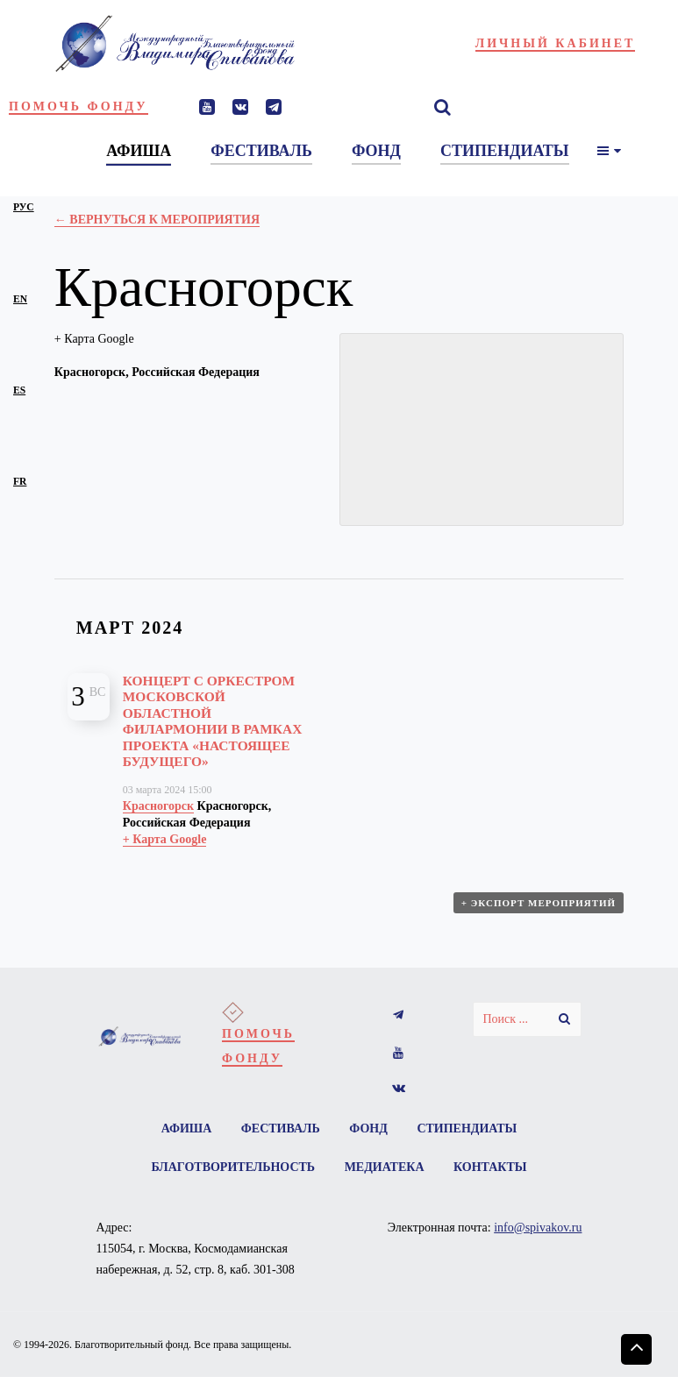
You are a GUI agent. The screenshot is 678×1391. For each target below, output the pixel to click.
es (19, 390)
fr (19, 481)
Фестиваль (280, 1128)
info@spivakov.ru (538, 1227)
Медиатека (385, 1167)
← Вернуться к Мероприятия (157, 219)
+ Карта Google (94, 338)
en (20, 299)
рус (23, 207)
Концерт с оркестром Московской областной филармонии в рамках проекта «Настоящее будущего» (213, 721)
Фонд (368, 1128)
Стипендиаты (467, 1128)
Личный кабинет (555, 43)
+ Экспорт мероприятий (538, 903)
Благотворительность (233, 1167)
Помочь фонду (78, 106)
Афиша (186, 1128)
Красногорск (158, 806)
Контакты (490, 1167)
